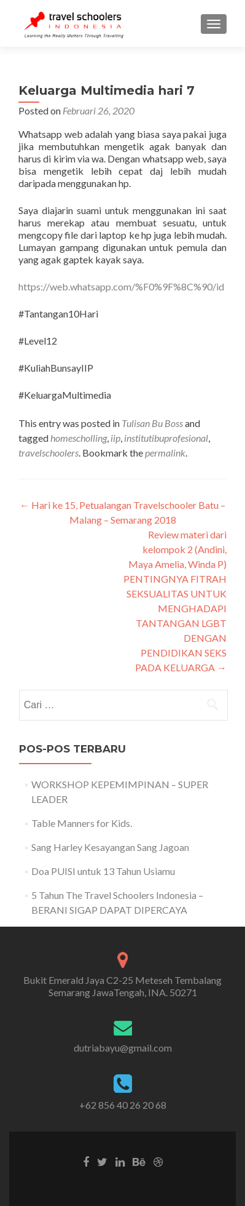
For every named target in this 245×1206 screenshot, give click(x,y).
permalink (165, 452)
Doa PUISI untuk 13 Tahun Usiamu (103, 871)
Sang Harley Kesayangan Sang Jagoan (110, 847)
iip (115, 438)
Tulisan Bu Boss (152, 423)
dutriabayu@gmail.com (123, 1047)
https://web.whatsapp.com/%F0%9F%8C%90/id (121, 286)
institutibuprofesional (166, 438)
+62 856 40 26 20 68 (122, 1105)
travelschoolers (48, 452)
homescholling (78, 438)
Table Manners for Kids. (81, 823)
